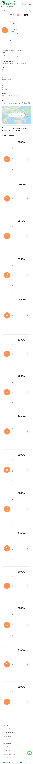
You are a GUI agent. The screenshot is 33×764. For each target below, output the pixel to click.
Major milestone (8, 736)
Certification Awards (9, 732)
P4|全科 (13, 15)
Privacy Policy (7, 750)
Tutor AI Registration (9, 757)
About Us (6, 725)
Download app (7, 743)
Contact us (6, 739)
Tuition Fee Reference (9, 747)
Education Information (10, 729)
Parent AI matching (9, 754)
